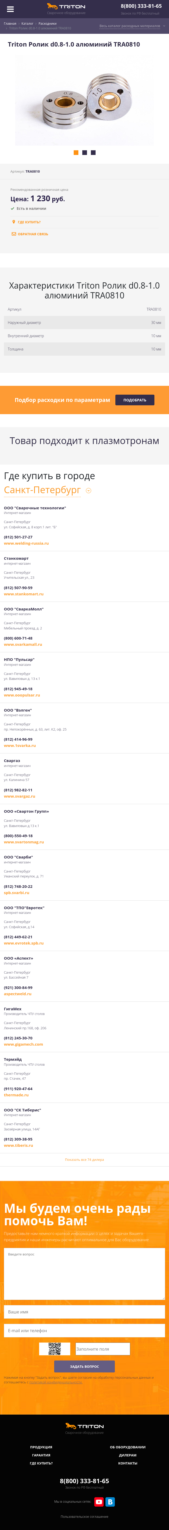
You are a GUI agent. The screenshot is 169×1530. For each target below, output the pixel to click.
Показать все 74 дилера (84, 1159)
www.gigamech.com (23, 1044)
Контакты (127, 1463)
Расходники (48, 23)
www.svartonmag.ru (24, 841)
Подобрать (134, 400)
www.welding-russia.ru (26, 543)
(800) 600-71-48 (18, 638)
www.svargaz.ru (19, 796)
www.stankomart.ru (23, 593)
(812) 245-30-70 (18, 1037)
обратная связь (29, 234)
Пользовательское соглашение (84, 1516)
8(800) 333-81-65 (141, 5)
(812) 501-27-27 (18, 536)
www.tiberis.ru (18, 1145)
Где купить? (25, 222)
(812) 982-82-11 (18, 789)
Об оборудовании (128, 1447)
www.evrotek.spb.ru (24, 943)
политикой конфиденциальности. (56, 1382)
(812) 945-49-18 (18, 688)
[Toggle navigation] (10, 9)
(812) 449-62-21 (18, 936)
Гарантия (41, 1455)
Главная (10, 23)
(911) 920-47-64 (18, 1088)
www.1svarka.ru (20, 745)
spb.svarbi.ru (16, 892)
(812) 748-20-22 (18, 886)
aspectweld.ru (18, 993)
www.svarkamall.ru (23, 644)
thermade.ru (16, 1094)
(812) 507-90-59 (18, 587)
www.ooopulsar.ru (22, 695)
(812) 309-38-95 (18, 1139)
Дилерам (127, 1455)
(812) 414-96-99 (18, 739)
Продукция (41, 1447)
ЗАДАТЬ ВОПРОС (84, 1366)
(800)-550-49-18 (18, 835)
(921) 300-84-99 (18, 987)
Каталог (28, 23)
